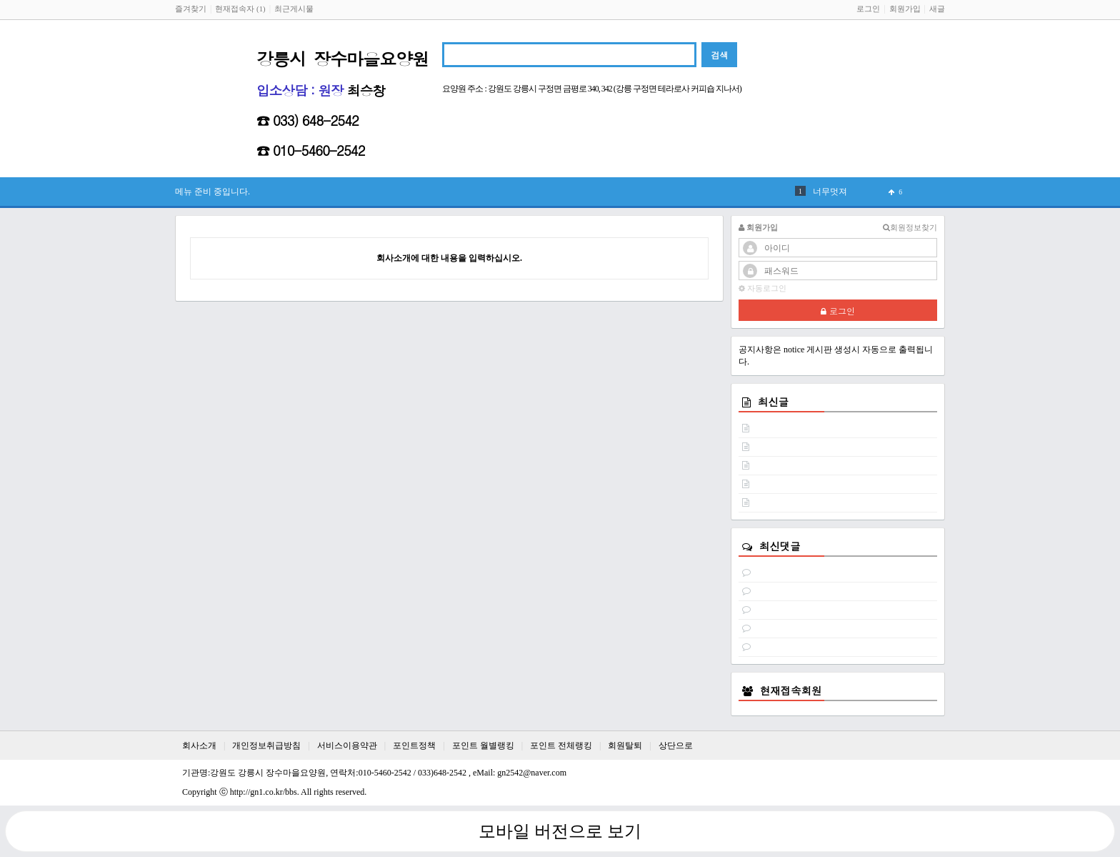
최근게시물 (294, 8)
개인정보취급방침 (266, 745)
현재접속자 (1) (240, 8)
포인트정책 (414, 745)
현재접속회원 (790, 690)
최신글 (773, 402)
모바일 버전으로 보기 (560, 831)
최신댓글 (780, 546)
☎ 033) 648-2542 (307, 120)
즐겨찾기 (190, 8)
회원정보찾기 (910, 227)
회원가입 (905, 8)
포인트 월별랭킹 (483, 745)
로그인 (868, 8)
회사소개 (199, 745)
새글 (937, 8)
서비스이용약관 (347, 745)
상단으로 (676, 745)
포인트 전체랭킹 (561, 745)
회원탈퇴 (625, 745)
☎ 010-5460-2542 (310, 150)
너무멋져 (830, 191)
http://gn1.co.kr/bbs (263, 792)
